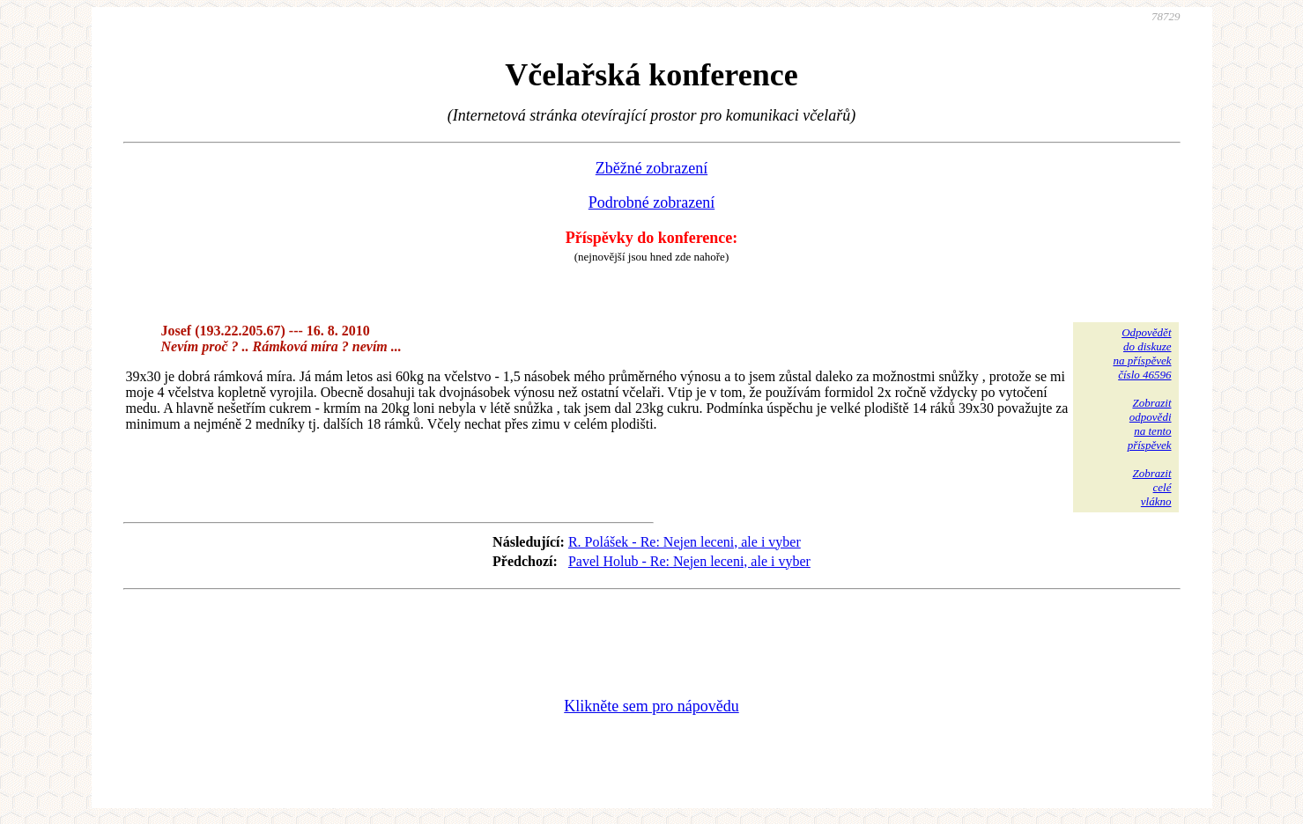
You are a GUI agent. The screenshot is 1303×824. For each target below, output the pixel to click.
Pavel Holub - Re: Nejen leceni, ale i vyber (689, 561)
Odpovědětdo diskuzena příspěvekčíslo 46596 (1142, 353)
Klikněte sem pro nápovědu (651, 706)
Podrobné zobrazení (651, 202)
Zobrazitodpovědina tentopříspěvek (1150, 424)
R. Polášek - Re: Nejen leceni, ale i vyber (684, 541)
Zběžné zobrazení (651, 168)
